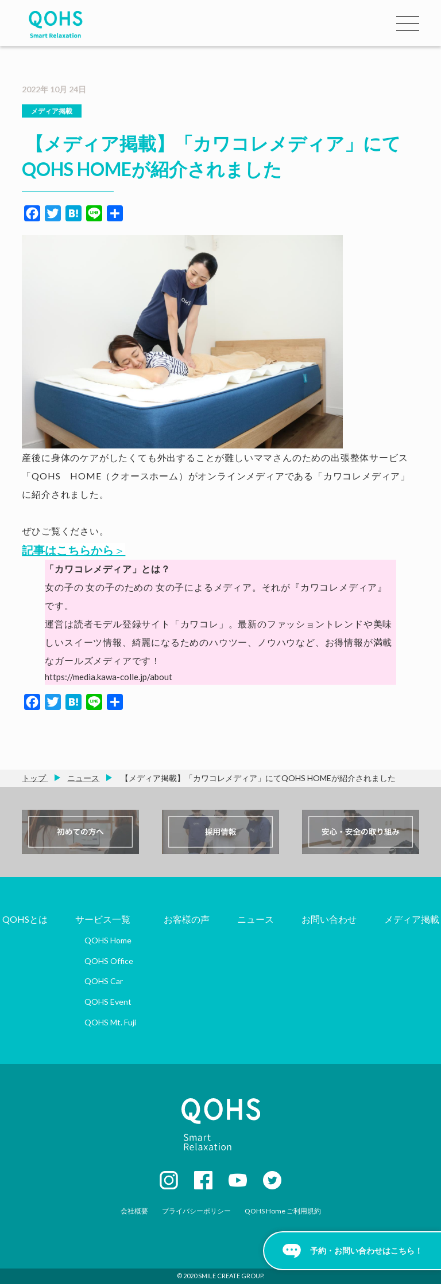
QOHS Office (108, 961)
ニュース (83, 778)
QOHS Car (103, 981)
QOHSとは (25, 919)
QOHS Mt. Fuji (110, 1022)
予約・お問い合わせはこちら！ (366, 1250)
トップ (34, 778)
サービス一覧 (102, 919)
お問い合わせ (329, 919)
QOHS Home (107, 940)
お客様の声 (187, 919)
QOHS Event (107, 1001)
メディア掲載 (51, 111)
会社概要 (134, 1211)
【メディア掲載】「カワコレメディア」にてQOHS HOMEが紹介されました (257, 778)
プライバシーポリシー (196, 1211)
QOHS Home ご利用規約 (283, 1211)
